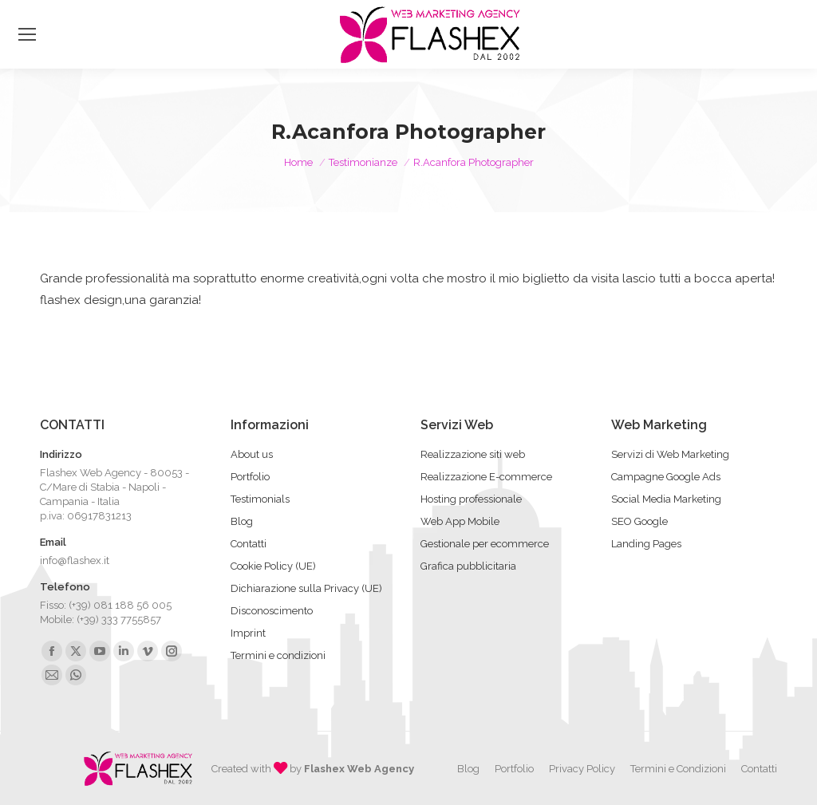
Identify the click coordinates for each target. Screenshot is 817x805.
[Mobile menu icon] (27, 34)
